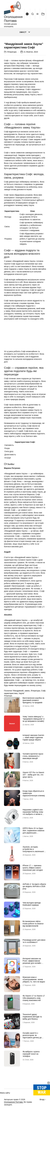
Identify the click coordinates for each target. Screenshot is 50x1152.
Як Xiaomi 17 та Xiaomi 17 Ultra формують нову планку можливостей (34, 1021)
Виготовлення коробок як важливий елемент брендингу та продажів (33, 723)
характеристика (11, 717)
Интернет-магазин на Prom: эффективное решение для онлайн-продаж (32, 985)
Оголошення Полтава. (13, 1126)
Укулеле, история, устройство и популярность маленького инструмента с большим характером (34, 874)
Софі (43, 714)
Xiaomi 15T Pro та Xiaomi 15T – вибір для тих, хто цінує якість (33, 798)
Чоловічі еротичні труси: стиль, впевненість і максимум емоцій (33, 779)
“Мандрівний (18, 714)
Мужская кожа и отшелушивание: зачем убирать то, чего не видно (34, 1003)
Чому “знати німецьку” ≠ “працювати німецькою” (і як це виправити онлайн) (34, 742)
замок (27, 714)
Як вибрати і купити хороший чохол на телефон (31, 1077)
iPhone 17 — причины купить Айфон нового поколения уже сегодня (33, 891)
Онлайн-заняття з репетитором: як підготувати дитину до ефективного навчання (32, 1059)
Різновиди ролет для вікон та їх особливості (34, 964)
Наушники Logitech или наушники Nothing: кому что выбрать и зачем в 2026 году (33, 836)
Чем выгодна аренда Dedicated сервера (32, 927)
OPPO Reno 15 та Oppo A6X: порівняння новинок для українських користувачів (33, 855)
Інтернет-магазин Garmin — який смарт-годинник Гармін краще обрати (33, 761)
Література (12, 75)
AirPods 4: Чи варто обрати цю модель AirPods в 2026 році (34, 910)
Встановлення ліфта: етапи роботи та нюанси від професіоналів (33, 947)
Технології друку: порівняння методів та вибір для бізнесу (32, 1040)
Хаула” (21, 717)
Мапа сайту (5, 1116)
